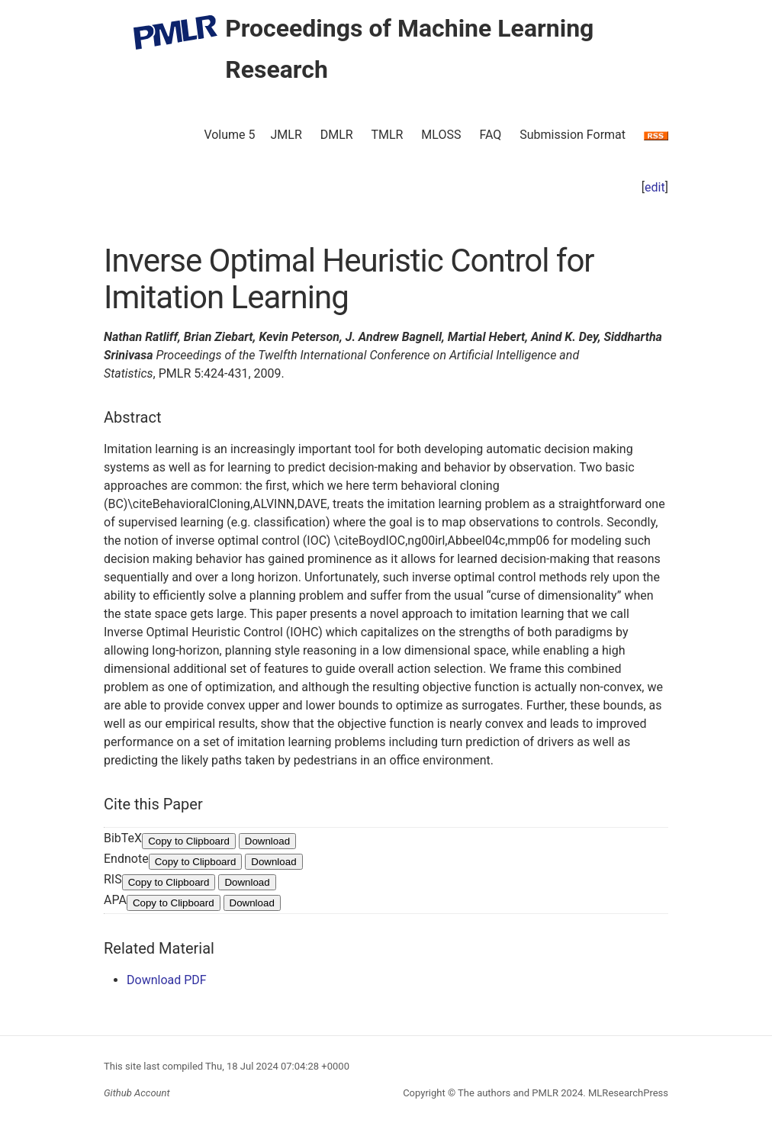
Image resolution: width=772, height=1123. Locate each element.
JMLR (286, 134)
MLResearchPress (627, 1093)
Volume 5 (229, 134)
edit (655, 187)
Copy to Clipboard (189, 841)
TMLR (387, 134)
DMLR (336, 134)
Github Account (137, 1093)
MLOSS (441, 134)
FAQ (490, 134)
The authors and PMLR (508, 1093)
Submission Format (572, 134)
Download (267, 841)
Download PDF (167, 980)
